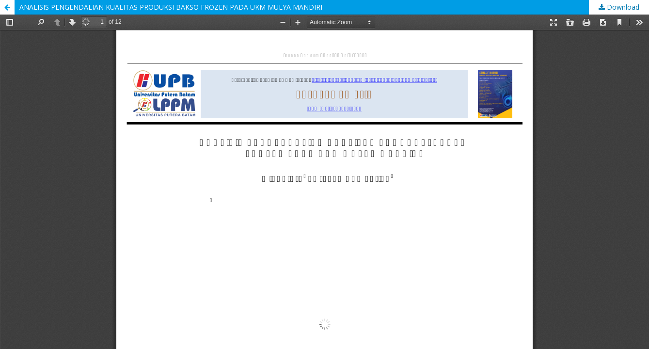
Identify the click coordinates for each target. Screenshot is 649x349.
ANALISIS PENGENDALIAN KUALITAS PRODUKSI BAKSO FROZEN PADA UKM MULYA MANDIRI (170, 7)
